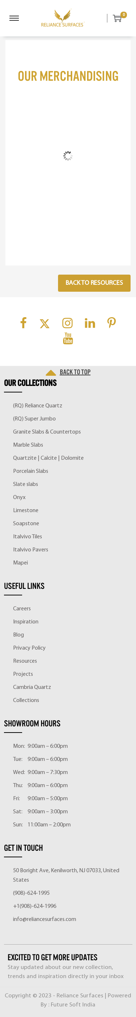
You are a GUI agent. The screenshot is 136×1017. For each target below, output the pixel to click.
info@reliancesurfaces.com (44, 919)
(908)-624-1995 (31, 893)
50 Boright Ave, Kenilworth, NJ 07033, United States (66, 875)
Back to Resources (94, 283)
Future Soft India (73, 1005)
